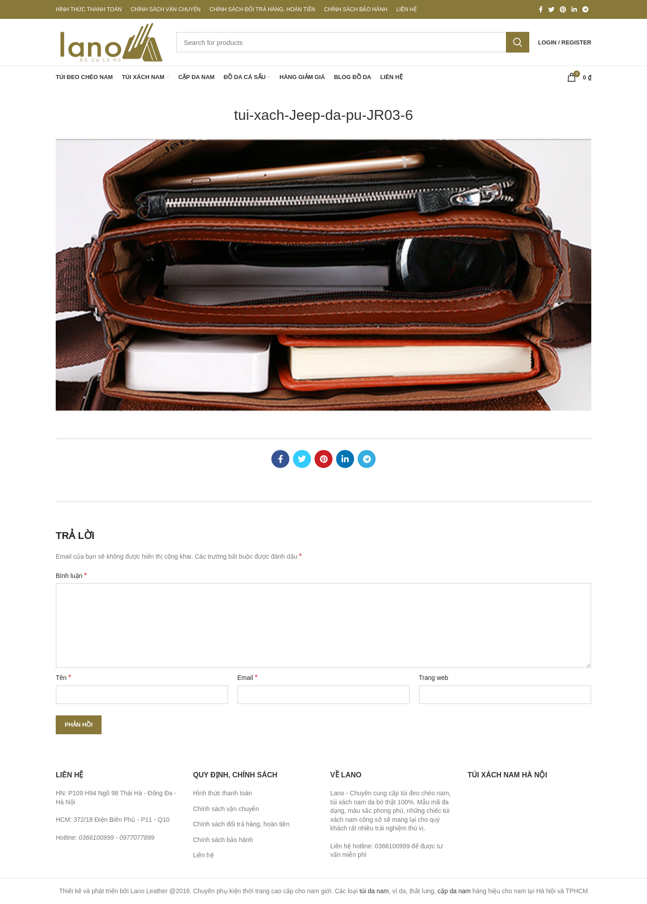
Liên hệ (203, 855)
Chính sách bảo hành (223, 839)
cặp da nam (454, 891)
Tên (63, 677)
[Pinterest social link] (563, 9)
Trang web (433, 677)
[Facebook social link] (540, 9)
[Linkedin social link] (574, 9)
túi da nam (374, 891)
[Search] (352, 42)
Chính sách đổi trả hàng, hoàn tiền (241, 824)
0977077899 (137, 837)
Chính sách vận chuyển (226, 808)
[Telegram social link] (585, 9)
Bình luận (71, 575)
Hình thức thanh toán (222, 793)
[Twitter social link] (551, 9)
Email (247, 677)
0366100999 (96, 837)
